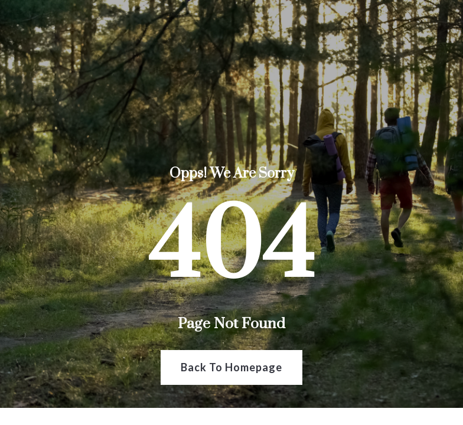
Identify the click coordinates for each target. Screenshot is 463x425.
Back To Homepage (231, 367)
